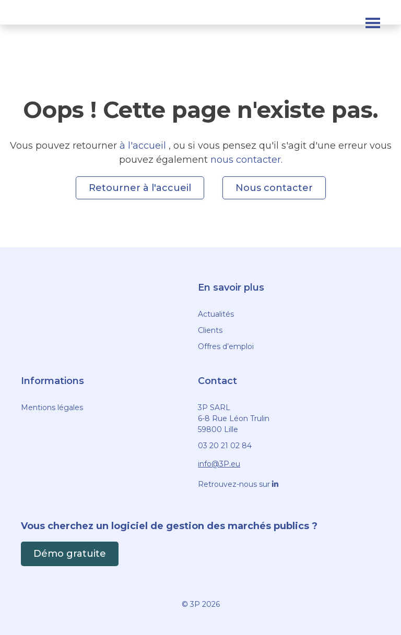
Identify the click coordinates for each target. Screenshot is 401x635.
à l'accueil (144, 145)
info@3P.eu (219, 464)
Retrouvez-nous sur (238, 484)
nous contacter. (246, 159)
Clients (210, 330)
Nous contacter (274, 188)
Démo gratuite (69, 553)
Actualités (216, 314)
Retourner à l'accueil (140, 188)
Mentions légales (52, 407)
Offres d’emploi (226, 346)
